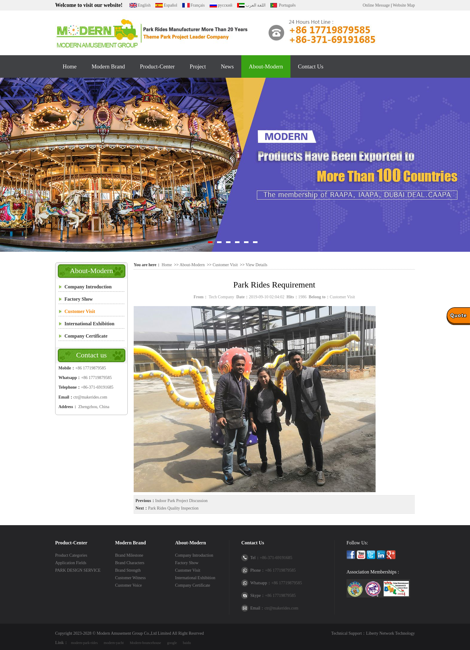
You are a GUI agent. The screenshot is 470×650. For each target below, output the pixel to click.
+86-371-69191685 (97, 387)
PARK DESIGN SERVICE (78, 570)
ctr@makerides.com (90, 397)
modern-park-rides (84, 643)
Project (198, 66)
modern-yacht (114, 643)
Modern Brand (108, 66)
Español (170, 5)
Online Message (376, 5)
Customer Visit (79, 311)
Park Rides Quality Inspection (173, 508)
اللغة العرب (255, 5)
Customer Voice (128, 585)
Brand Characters (129, 563)
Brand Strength (128, 570)
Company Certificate (86, 336)
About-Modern (266, 66)
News (227, 66)
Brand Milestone (129, 555)
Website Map (404, 5)
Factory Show (78, 299)
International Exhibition (89, 323)
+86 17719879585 (90, 368)
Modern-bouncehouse (145, 643)
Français (198, 5)
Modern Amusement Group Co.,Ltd (127, 633)
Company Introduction (88, 286)
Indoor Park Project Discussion (181, 500)
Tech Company (221, 297)
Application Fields (70, 563)
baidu (187, 643)
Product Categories (71, 555)
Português (287, 5)
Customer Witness (130, 578)
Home (69, 66)
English (144, 5)
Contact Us (310, 66)
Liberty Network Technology (390, 633)
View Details (256, 265)
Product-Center (157, 66)
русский (225, 5)
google (172, 643)
